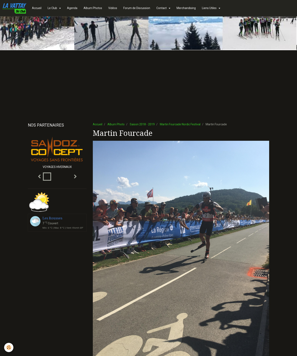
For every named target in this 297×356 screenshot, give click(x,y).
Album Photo (116, 124)
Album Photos (93, 8)
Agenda (72, 8)
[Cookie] (8, 347)
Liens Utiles (209, 8)
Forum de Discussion (136, 8)
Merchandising (186, 8)
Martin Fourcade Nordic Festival (180, 124)
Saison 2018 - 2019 (142, 124)
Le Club (53, 8)
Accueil (36, 8)
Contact (161, 8)
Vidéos (112, 8)
